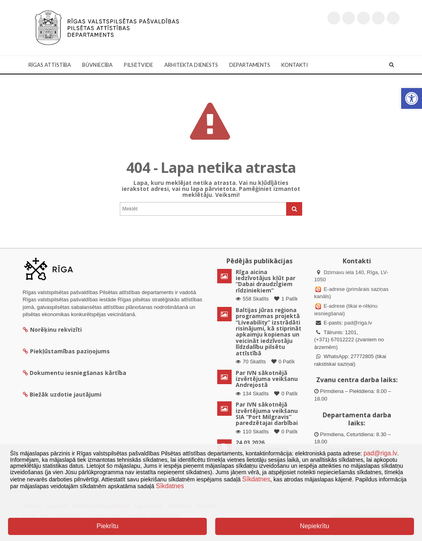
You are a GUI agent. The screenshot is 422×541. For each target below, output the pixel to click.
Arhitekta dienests (191, 65)
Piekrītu (107, 526)
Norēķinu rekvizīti (52, 329)
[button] (411, 98)
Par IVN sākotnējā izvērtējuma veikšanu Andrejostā (267, 379)
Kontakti (294, 65)
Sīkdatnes (256, 479)
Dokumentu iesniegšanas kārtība (78, 373)
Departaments (249, 65)
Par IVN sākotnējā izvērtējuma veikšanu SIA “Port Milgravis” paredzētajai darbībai (267, 414)
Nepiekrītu (314, 526)
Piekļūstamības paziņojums (66, 351)
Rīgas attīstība (49, 65)
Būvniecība (97, 65)
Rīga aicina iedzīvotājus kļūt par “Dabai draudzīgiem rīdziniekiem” (265, 281)
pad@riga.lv (358, 323)
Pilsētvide (138, 65)
